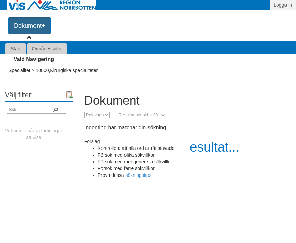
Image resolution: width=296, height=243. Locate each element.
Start (15, 48)
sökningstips (138, 175)
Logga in (283, 5)
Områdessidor (47, 48)
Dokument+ (29, 25)
